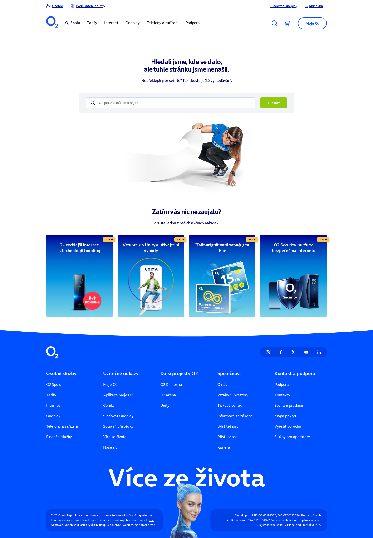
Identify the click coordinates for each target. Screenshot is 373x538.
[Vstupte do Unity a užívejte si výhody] (150, 248)
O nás (222, 384)
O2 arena (168, 394)
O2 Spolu (53, 384)
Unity (164, 405)
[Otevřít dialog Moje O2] (310, 23)
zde (149, 515)
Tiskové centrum (231, 405)
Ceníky (109, 405)
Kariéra (223, 447)
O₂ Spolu (72, 22)
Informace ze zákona (235, 415)
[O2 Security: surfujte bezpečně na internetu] (293, 248)
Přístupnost (227, 436)
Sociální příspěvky (118, 426)
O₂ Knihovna (314, 6)
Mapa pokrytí (286, 415)
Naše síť (110, 447)
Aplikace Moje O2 (118, 394)
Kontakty (282, 394)
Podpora (193, 22)
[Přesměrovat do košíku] (287, 23)
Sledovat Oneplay (283, 6)
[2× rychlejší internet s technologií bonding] (79, 248)
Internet (111, 22)
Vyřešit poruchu (288, 426)
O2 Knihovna (171, 384)
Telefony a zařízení (162, 22)
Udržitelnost (227, 426)
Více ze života (115, 436)
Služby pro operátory (292, 436)
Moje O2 (110, 384)
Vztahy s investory (232, 394)
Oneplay (132, 22)
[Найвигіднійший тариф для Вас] (222, 248)
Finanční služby (59, 436)
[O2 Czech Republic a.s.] (52, 22)
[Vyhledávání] (274, 23)
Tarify (92, 22)
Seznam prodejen (289, 405)
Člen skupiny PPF (246, 515)
